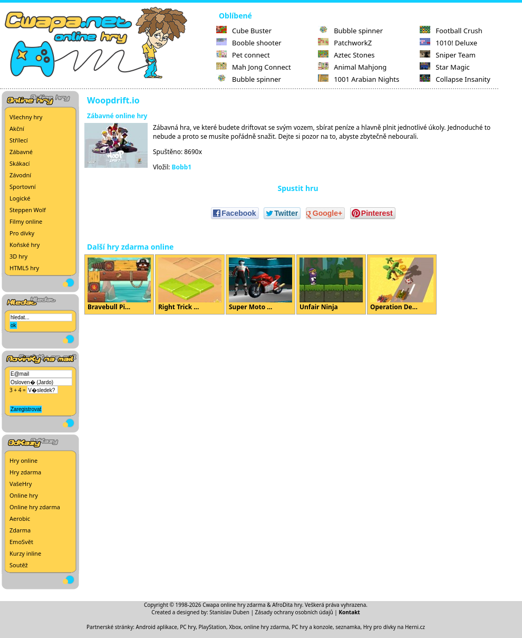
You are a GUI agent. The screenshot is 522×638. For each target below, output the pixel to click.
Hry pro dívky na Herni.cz (394, 627)
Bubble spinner (248, 79)
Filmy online (25, 221)
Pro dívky (21, 233)
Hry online (23, 460)
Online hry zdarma (34, 507)
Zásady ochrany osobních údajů (294, 612)
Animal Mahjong (352, 67)
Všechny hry (25, 117)
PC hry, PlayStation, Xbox (210, 627)
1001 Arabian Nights (358, 79)
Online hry (23, 495)
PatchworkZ (345, 42)
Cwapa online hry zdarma (234, 604)
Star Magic (445, 67)
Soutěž (18, 565)
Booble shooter (249, 42)
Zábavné (21, 152)
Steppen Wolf (27, 210)
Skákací (19, 163)
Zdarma (20, 530)
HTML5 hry (24, 268)
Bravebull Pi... (119, 284)
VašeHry (20, 484)
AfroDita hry (287, 604)
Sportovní (22, 187)
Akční (16, 128)
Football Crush (451, 30)
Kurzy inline (25, 553)
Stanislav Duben (229, 612)
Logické (19, 198)
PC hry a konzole (312, 627)
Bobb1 (182, 167)
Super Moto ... (260, 284)
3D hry (18, 256)
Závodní (20, 175)
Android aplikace (156, 627)
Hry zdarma (25, 472)
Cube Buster (244, 30)
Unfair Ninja (331, 284)
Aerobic (19, 518)
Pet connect (243, 55)
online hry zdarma (266, 627)
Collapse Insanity (455, 79)
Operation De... (401, 284)
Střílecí (18, 140)
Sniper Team (448, 55)
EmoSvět (21, 542)
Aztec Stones (346, 55)
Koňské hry (24, 245)
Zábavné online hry (117, 115)
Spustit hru (297, 188)
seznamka (347, 627)
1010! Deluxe (448, 42)
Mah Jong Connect (253, 67)
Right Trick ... (189, 284)
